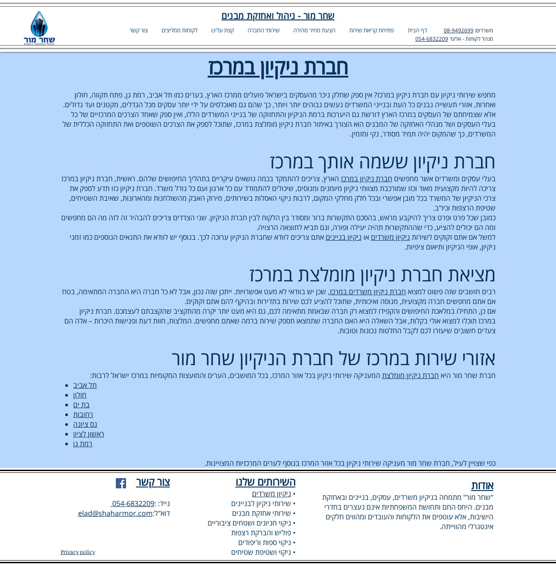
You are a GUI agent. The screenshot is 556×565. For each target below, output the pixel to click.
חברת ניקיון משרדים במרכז (368, 291)
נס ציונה (85, 424)
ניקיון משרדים (390, 237)
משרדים (484, 30)
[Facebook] (121, 483)
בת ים (81, 404)
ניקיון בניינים (344, 237)
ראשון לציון (88, 434)
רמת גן (82, 443)
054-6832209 (431, 39)
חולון (80, 395)
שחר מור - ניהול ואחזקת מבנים (278, 16)
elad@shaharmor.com (115, 513)
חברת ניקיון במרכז (366, 178)
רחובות (83, 414)
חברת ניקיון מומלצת (410, 375)
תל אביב (85, 385)
